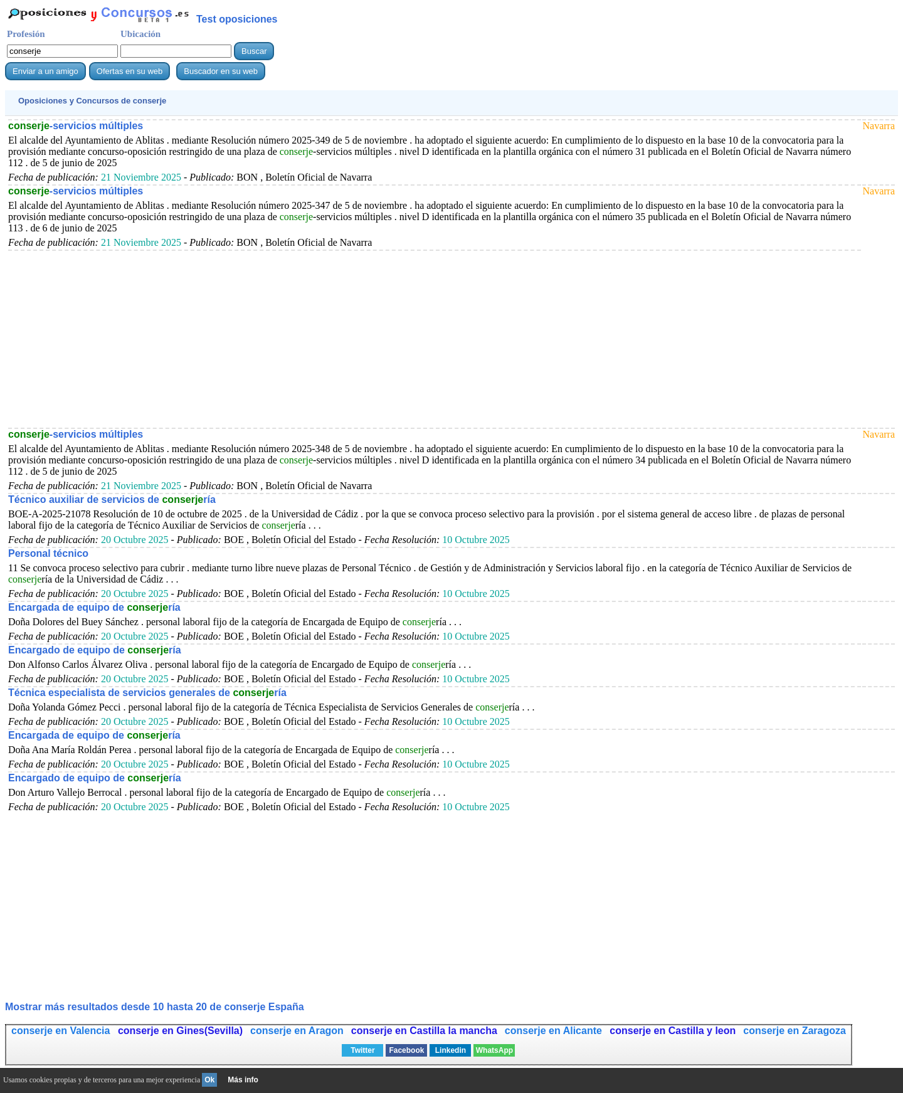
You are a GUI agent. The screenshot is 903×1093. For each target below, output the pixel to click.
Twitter (362, 1050)
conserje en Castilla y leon (673, 1030)
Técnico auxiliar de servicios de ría (112, 499)
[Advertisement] (384, 338)
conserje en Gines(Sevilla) (180, 1030)
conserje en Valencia (62, 1030)
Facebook (406, 1050)
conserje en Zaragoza (794, 1030)
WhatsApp (494, 1050)
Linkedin (450, 1050)
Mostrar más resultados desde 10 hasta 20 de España (154, 1006)
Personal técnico (48, 553)
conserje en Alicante (555, 1030)
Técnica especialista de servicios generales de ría (147, 692)
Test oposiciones (237, 19)
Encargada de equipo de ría (94, 607)
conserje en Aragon (297, 1030)
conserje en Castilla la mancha (424, 1030)
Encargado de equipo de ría (94, 650)
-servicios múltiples (75, 125)
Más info (243, 1079)
